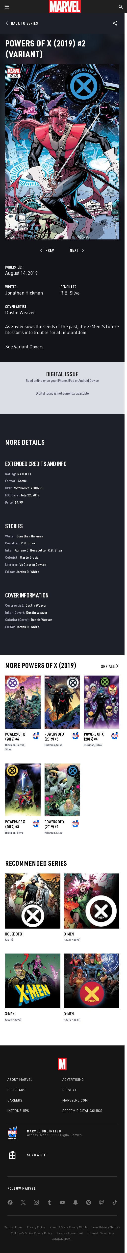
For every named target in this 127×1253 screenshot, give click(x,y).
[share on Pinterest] (88, 1203)
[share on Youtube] (62, 1203)
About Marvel (19, 1080)
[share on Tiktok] (114, 1203)
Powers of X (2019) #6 (15, 737)
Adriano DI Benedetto (30, 550)
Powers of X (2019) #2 (54, 824)
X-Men (69, 934)
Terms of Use (13, 1227)
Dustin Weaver (20, 312)
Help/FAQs (16, 1090)
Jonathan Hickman (24, 293)
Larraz (21, 745)
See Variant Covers (24, 346)
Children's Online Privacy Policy (31, 1233)
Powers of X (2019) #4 (93, 737)
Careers (15, 1100)
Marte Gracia (29, 557)
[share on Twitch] (101, 1203)
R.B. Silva (70, 293)
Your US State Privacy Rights (69, 1227)
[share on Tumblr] (49, 1203)
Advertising (73, 1080)
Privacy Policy (36, 1227)
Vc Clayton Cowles (33, 564)
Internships (18, 1111)
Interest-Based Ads (101, 1233)
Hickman (10, 745)
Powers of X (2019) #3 (15, 824)
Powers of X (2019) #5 (54, 737)
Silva (8, 749)
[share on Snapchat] (75, 1203)
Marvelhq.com (75, 1100)
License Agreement (70, 1233)
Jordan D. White (27, 572)
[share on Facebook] (10, 1203)
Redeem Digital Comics (82, 1111)
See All (110, 666)
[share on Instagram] (36, 1203)
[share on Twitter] (23, 1203)
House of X (13, 934)
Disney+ (69, 1090)
